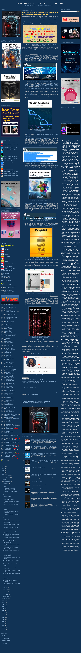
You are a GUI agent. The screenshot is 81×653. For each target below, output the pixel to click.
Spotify (74, 274)
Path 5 (74, 284)
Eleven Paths (75, 157)
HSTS (71, 352)
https (72, 226)
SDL (68, 456)
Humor (77, 149)
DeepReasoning (65, 352)
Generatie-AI (77, 443)
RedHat (74, 323)
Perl (78, 390)
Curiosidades (73, 142)
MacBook (64, 329)
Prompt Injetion (70, 453)
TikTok (70, 292)
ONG (78, 307)
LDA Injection (72, 498)
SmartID (68, 345)
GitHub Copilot (71, 322)
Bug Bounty (7, 351)
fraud (79, 466)
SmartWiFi (74, 270)
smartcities (68, 349)
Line (62, 449)
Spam (68, 173)
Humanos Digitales (72, 307)
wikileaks (64, 266)
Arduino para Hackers (9, 373)
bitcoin (67, 187)
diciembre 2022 (6, 475)
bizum (63, 463)
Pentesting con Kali (10, 286)
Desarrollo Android (9, 428)
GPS (68, 208)
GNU (67, 342)
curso (64, 256)
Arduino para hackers (9, 287)
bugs (78, 183)
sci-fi (62, 295)
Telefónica (76, 148)
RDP (62, 298)
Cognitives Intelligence (75, 360)
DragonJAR (5, 247)
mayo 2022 (5, 591)
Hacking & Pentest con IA (11, 311)
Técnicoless (75, 225)
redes (65, 170)
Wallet (67, 366)
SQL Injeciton (72, 456)
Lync (73, 501)
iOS (67, 164)
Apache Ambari (76, 473)
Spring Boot (7, 372)
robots (75, 236)
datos (71, 256)
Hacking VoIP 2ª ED (9, 431)
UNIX (66, 380)
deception (76, 395)
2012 (3, 617)
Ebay (62, 443)
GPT (64, 204)
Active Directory (71, 260)
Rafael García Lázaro (41, 144)
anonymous (75, 346)
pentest (65, 153)
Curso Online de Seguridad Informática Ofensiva (41, 220)
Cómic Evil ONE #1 (9, 376)
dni (78, 409)
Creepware (73, 416)
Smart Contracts (71, 298)
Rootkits (67, 336)
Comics (69, 156)
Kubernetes (7, 338)
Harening (73, 491)
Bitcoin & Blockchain (9, 396)
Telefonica (73, 364)
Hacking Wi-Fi (8, 352)
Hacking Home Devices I (11, 318)
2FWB (78, 357)
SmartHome (68, 233)
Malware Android (8, 406)
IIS (77, 207)
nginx (62, 412)
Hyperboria (75, 421)
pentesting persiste (76, 543)
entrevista (66, 315)
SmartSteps (65, 457)
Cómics (71, 166)
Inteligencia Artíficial (64, 495)
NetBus (63, 508)
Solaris (78, 519)
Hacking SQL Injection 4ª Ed (11, 442)
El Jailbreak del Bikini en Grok (37, 481)
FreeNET (72, 443)
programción (72, 546)
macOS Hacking (8, 394)
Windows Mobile (64, 338)
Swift (77, 457)
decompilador (72, 464)
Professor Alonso (5, 274)
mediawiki (68, 542)
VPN (74, 256)
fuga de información (65, 253)
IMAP (64, 446)
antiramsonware (76, 529)
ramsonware (77, 546)
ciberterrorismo (76, 325)
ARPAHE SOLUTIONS (8, 268)
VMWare (77, 430)
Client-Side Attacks (9, 389)
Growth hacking (73, 387)
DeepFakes (69, 190)
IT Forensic (5, 256)
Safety (76, 516)
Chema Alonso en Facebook (9, 164)
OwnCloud (75, 511)
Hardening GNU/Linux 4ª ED (11, 425)
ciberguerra (65, 219)
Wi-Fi (75, 354)
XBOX (78, 274)
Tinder (77, 364)
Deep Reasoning (76, 311)
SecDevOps (64, 314)
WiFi (76, 181)
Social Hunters (8, 337)
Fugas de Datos (75, 246)
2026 (3, 466)
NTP (66, 425)
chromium (63, 435)
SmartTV (77, 216)
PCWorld (76, 219)
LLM (77, 153)
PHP (63, 209)
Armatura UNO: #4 (10, 362)
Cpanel (69, 416)
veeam (72, 550)
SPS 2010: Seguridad (9, 453)
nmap (77, 347)
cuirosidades (63, 532)
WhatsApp (71, 167)
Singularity (75, 429)
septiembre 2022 (7, 481)
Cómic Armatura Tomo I (10, 380)
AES (72, 398)
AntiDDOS (65, 333)
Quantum (68, 236)
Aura (76, 167)
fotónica (70, 411)
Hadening (69, 491)
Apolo (71, 440)
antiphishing (74, 292)
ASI (67, 473)
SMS (67, 204)
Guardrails (71, 404)
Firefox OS (77, 485)
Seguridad (70, 308)
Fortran (63, 487)
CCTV (69, 415)
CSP (63, 480)
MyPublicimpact (5, 638)
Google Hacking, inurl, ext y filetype (38, 467)
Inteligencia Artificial (66, 145)
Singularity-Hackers (6, 640)
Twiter (75, 522)
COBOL (62, 442)
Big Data (7, 324)
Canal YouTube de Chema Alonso (10, 173)
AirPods (74, 370)
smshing (67, 439)
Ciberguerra (8, 315)
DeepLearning (75, 259)
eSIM (66, 466)
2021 (3, 600)
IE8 (65, 405)
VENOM (78, 523)
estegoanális (70, 466)
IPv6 (67, 194)
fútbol (73, 356)
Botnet (72, 253)
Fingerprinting (75, 156)
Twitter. (78, 522)
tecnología (74, 301)
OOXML (63, 233)
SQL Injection (73, 171)
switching (68, 398)
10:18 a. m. (41, 379)
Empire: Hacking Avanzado (10, 367)
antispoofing (64, 356)
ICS (72, 342)
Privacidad (64, 146)
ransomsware (74, 412)
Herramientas (65, 186)
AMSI (73, 439)
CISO (72, 295)
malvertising (64, 398)
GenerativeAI (65, 171)
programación (76, 190)
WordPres (68, 529)
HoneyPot (63, 374)
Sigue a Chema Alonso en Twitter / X (11, 158)
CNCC (26, 294)
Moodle (65, 377)
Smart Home (64, 304)
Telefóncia (68, 522)
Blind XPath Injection (72, 333)
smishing (68, 549)
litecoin (76, 397)
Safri (78, 516)
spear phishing (68, 301)
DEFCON (75, 305)
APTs (75, 398)
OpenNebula (67, 511)
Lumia (70, 501)
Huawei (68, 492)
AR (62, 473)
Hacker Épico (8, 434)
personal (71, 164)
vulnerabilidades (75, 283)
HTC (66, 491)
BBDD (67, 384)
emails (62, 533)
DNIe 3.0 (77, 385)
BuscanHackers (74, 384)
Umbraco (71, 523)
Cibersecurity (64, 385)
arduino (64, 280)
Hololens (77, 491)
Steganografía (65, 364)
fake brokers (75, 466)
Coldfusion (64, 402)
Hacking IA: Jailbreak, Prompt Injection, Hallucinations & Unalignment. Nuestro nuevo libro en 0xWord (36, 402)
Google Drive (76, 402)
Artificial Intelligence (73, 152)
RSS (72, 264)
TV (65, 331)
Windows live (72, 366)
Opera (76, 312)
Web (72, 525)
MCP (73, 422)
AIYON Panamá (6, 266)
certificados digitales (66, 300)
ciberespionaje (74, 197)
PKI (72, 329)
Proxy (72, 236)
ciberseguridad (44, 381)
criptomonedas (66, 188)
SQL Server (68, 212)
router (79, 412)
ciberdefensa (68, 367)
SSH (63, 285)
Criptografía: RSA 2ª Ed (10, 427)
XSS (66, 191)
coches (62, 319)
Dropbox (63, 342)
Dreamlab (5, 251)
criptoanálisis (73, 300)
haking (62, 467)
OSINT (6, 356)
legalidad (69, 246)
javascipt (77, 411)
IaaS (77, 446)
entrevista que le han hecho (46, 265)
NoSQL (78, 377)
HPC (63, 491)
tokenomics (69, 195)
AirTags (76, 439)
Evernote (66, 443)
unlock (69, 550)
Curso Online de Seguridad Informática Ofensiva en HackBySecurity (41, 259)
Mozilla (68, 377)
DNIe (75, 295)
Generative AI (76, 193)
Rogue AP (67, 378)
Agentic (76, 260)
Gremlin (74, 361)
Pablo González (44, 293)
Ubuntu (74, 214)
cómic (67, 256)
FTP (74, 321)
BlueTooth (64, 224)
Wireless (64, 214)
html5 (66, 332)
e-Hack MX (5, 259)
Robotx (63, 515)
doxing (62, 290)
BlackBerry (75, 359)
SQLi (71, 266)
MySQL (66, 209)
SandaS (78, 378)
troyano (74, 267)
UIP (66, 523)
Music (78, 342)
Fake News (77, 231)
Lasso (71, 405)
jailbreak (72, 208)
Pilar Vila (28, 84)
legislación (64, 255)
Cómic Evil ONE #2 (10, 370)
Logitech (63, 501)
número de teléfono (67, 412)
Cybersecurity (76, 280)
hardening (65, 152)
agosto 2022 (6, 483)
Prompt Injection (69, 229)
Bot (66, 340)
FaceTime (63, 387)
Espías (63, 419)
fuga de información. (67, 536)
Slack (79, 429)
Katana (65, 498)
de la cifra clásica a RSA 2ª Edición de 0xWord (40, 337)
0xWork (67, 471)
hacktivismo (76, 257)
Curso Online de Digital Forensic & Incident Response (42, 81)
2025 (3, 468)
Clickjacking (64, 335)
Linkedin (64, 269)
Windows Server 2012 (9, 436)
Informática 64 (75, 281)
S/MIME (71, 378)
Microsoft (63, 169)
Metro (71, 504)
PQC (71, 343)
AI (70, 143)
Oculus (63, 509)
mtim (72, 542)
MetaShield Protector (66, 245)
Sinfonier (75, 266)
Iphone (64, 155)
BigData (76, 179)
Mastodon (63, 336)
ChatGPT (76, 164)
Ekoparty (5, 254)
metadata (77, 209)
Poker (63, 426)
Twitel (78, 270)
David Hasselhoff (68, 311)
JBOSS (63, 422)
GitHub (77, 273)
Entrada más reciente (26, 392)
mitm (70, 174)
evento (63, 311)
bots (67, 240)
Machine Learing (71, 502)
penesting (63, 543)
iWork (66, 381)
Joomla (67, 277)
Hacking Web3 (8, 327)
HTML (68, 266)
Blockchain (65, 177)
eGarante (65, 397)
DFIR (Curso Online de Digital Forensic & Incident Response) (38, 53)
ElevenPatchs (69, 484)
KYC (62, 498)
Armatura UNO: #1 (10, 366)
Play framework (64, 453)
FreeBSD (66, 487)
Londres (67, 501)
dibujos (78, 242)
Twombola (63, 523)
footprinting (64, 250)
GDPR (70, 287)
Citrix (69, 221)
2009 (3, 623)
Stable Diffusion (76, 353)
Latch (69, 153)
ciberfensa (66, 463)
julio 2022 (5, 587)
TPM (65, 522)
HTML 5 (78, 387)
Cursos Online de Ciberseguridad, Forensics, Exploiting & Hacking (42, 44)
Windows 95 (72, 409)
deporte (69, 356)
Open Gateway (69, 274)
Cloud (72, 216)
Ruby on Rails (76, 329)
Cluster (6, 408)
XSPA (78, 354)
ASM (64, 340)
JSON (68, 405)
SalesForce (72, 428)
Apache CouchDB (64, 474)
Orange (66, 408)
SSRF (77, 391)
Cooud (72, 481)
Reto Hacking (75, 162)
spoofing (64, 211)
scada (70, 290)
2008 (3, 625)
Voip (77, 256)
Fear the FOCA (5, 273)
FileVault (73, 485)
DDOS (78, 315)
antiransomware (71, 304)
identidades (67, 540)
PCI (71, 425)
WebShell (78, 525)
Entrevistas (71, 163)
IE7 (76, 335)
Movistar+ (74, 245)
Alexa (63, 262)
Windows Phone (72, 338)
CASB (72, 478)
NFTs (70, 247)
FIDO (67, 485)
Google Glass (63, 404)
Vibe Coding (64, 354)
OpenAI (63, 215)
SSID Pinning (64, 516)
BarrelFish (74, 477)
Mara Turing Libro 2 (9, 346)
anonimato (63, 240)
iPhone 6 (78, 436)
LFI (78, 335)
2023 (3, 472)
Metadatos (65, 163)
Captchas (75, 276)
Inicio (41, 392)
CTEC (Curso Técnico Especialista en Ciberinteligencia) (38, 138)
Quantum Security (9, 307)
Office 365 (63, 292)
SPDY (75, 515)
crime (76, 409)
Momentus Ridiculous (72, 291)
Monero (76, 388)
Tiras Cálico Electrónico (11, 369)
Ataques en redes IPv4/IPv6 (11, 441)
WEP (62, 460)
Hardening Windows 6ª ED (10, 446)
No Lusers (70, 159)
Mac (79, 253)
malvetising (64, 542)
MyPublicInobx (76, 450)
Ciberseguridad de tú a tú (10, 334)
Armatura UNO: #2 (10, 365)
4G (79, 339)
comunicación (73, 435)
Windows (64, 156)
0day (71, 280)
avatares (62, 339)
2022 (3, 474)
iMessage (77, 356)
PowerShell (65, 179)
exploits (63, 229)
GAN (67, 302)
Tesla (63, 380)
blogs (75, 200)
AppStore (63, 384)
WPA (68, 409)
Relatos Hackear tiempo (10, 344)
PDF (72, 239)
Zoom (68, 395)
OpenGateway (65, 288)
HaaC (70, 342)
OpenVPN (71, 390)
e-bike (62, 436)
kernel (78, 300)
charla (78, 252)
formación (24, 382)
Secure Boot (77, 428)
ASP (71, 370)
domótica (67, 339)
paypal (67, 368)
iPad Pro (77, 539)
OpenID (62, 511)
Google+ (67, 387)
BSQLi (67, 305)
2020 (3, 602)
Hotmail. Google (63, 492)
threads (74, 470)
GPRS (71, 207)
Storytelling (7, 330)
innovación (71, 179)
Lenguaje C (75, 405)
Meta (70, 312)
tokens (69, 191)
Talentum (77, 228)
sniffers (70, 283)
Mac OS (66, 502)
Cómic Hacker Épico (9, 411)
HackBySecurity (29, 57)
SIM (62, 308)
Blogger (75, 285)
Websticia (75, 314)
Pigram (63, 391)
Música (65, 176)
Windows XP (75, 218)
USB (65, 285)
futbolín (78, 536)
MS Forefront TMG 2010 (10, 455)
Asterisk (74, 440)
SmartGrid (63, 519)
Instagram (70, 249)
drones (66, 290)
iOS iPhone (73, 539)
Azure (70, 240)
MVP (78, 322)
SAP (66, 428)
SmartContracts (75, 212)
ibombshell (72, 339)
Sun (67, 292)
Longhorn (70, 449)
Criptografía (75, 174)
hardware (72, 186)
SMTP (66, 353)
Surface (74, 457)
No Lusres (66, 508)
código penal (67, 464)
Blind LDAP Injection (75, 232)
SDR (62, 409)
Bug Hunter (8, 304)
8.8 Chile (5, 249)
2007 (3, 627)
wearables (78, 470)
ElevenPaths (71, 149)
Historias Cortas (8, 325)
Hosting (62, 405)
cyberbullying (75, 331)
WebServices (64, 432)
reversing (65, 260)
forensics (63, 270)
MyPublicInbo (69, 505)
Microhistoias (71, 450)
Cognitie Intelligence (74, 401)
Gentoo (78, 419)
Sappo (78, 363)
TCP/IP (78, 336)
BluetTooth (66, 478)
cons (77, 202)
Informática (64, 494)
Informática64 (64, 283)
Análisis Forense (8, 386)
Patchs (75, 390)
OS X (73, 312)
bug (78, 171)
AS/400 (65, 473)
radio (63, 228)
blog (69, 197)
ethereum (71, 257)
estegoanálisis (71, 315)
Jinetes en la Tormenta (10, 349)
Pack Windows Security (6, 280)
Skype (65, 298)
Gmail (77, 198)
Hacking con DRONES (10, 391)
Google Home (65, 307)
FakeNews (72, 243)
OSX (69, 425)
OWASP (64, 343)
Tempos (69, 160)
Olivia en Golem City (10, 314)
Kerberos (69, 388)
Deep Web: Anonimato (10, 407)
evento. (75, 533)
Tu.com (73, 271)
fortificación (71, 204)
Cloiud (62, 481)
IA (72, 143)
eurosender (71, 533)
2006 (3, 629)
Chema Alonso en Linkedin (7, 167)
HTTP (68, 224)
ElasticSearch (63, 484)
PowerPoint (67, 426)
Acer (70, 473)
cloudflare (64, 226)
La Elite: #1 (8, 359)
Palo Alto (77, 425)
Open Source (65, 193)
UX (68, 380)
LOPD (75, 253)
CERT (75, 478)
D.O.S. (71, 305)
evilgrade (74, 436)
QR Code (62, 378)
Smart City (64, 345)
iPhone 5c (70, 467)
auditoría (78, 169)
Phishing (74, 183)
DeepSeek (77, 255)
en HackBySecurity (43, 45)
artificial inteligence (65, 433)
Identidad (73, 155)
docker (68, 226)
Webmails (76, 269)
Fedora (74, 419)
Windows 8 (68, 215)
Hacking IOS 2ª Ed (9, 422)
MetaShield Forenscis (66, 423)
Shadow (67, 429)
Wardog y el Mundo (9, 429)
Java (66, 228)
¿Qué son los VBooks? (6, 284)
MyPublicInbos (75, 505)
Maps (73, 388)
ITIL (79, 492)
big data (76, 173)
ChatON (73, 480)
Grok (68, 404)
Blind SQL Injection (74, 187)
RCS (78, 453)
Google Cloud (64, 291)
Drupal (62, 361)
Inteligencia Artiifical (72, 447)
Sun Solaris (77, 298)
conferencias (76, 146)
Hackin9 (78, 404)
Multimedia (64, 318)
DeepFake (65, 373)
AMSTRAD (74, 290)
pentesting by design (69, 543)
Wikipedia (71, 394)
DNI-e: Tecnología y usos (10, 452)
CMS (77, 333)
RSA (70, 288)
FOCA (72, 160)
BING (70, 194)
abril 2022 (5, 592)
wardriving (77, 368)
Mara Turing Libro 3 (9, 345)
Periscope (64, 512)
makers (68, 252)
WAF (71, 331)
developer (71, 222)
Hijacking (68, 239)
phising (66, 470)
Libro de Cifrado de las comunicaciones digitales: (41, 336)
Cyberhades (4, 643)
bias (75, 288)
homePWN (66, 467)
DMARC (73, 385)
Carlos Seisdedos (32, 166)
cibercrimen (64, 183)
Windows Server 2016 (10, 293)
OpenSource (72, 278)
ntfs (74, 542)
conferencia (65, 222)
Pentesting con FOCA (9, 420)
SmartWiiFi (68, 519)
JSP (66, 388)
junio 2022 (5, 589)
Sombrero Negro (8, 339)
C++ (70, 478)
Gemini (76, 204)
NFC (74, 287)
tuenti (68, 280)
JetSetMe (77, 497)
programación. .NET (65, 546)
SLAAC (74, 363)
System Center (67, 430)
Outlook (68, 318)
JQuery (66, 497)
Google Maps (69, 361)
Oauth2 (78, 291)
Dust (67, 264)
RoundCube (65, 456)
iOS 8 (70, 539)
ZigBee (72, 529)
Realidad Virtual (69, 323)
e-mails (67, 276)
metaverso (76, 226)
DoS (71, 335)
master (76, 339)
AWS (74, 332)
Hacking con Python (9, 413)
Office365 (78, 287)
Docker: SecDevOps (9, 383)
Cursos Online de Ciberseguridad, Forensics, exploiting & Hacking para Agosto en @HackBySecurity (40, 13)
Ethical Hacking (8, 290)
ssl (78, 236)
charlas (70, 150)
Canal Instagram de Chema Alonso (10, 175)
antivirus (78, 278)
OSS (75, 508)
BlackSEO (68, 262)
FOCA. (70, 485)
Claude (78, 240)
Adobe (77, 332)
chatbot (74, 242)
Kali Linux (74, 235)
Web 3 (75, 525)
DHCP (77, 416)
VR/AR (71, 263)
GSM (78, 267)
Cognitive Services (73, 177)
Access (78, 398)
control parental (76, 309)
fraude (65, 181)
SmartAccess (72, 518)
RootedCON (77, 408)
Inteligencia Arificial (65, 447)
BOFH (66, 359)
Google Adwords (76, 488)
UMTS (64, 366)
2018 (3, 606)
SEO (68, 263)
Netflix (75, 302)
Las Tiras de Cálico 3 (10, 320)
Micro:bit (63, 425)
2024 (3, 470)
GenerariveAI (71, 487)
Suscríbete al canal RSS (8, 169)
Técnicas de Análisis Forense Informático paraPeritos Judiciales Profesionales (41, 130)
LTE (71, 422)
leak (69, 216)
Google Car (71, 402)
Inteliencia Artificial (76, 494)
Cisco (70, 350)
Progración (69, 512)
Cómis (75, 481)
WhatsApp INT (8, 331)
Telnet (72, 522)
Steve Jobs (70, 314)
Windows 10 (76, 201)
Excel (70, 235)
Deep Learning (71, 181)
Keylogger (77, 447)
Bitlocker (67, 371)
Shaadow (63, 429)
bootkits (74, 380)
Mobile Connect (75, 316)
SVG (70, 516)
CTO (79, 384)
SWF (73, 516)
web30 (63, 370)
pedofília (77, 542)
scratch (71, 357)
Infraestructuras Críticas (10, 398)
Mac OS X (69, 214)
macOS (64, 259)
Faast (73, 221)
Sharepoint (64, 325)
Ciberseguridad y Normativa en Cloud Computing (39, 294)
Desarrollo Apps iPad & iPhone (11, 439)
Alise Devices (67, 440)
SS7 (68, 428)
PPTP (63, 353)
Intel (75, 322)
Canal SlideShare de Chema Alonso (10, 171)
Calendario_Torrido (75, 262)
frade (62, 536)
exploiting (73, 198)
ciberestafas (74, 233)
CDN (72, 415)
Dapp (63, 418)
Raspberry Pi (8, 355)
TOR (71, 242)
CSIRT (78, 478)
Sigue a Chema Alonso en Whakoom (11, 151)
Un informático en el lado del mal (40, 4)
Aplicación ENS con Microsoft (11, 443)
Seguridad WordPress (9, 400)
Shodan (64, 208)
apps (72, 238)
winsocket (76, 550)
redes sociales (74, 205)
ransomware (73, 252)
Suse (63, 430)
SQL (65, 409)
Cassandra (69, 480)
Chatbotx (77, 480)
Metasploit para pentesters (12, 435)
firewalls (68, 397)
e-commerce (70, 285)
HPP (75, 404)
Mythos (62, 408)
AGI (73, 471)
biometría (66, 231)
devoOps (76, 464)
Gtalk (64, 421)
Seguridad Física (76, 194)
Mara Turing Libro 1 (9, 348)
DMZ (68, 335)
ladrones (72, 397)
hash (73, 411)
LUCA (66, 167)
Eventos (54, 381)
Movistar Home (74, 180)
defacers (78, 435)
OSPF (73, 508)
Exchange (66, 419)
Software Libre (66, 205)
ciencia (78, 380)
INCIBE (67, 446)
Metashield (72, 277)
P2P (70, 270)
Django (77, 418)
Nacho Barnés (39, 59)
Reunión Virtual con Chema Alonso (10, 144)
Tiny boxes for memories (36, 495)
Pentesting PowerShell (10, 410)
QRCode (71, 426)
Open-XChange (76, 509)
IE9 (67, 312)
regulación (72, 368)
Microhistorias (8, 432)
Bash (70, 384)
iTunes (63, 540)
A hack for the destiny (9, 390)
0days (75, 357)
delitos (64, 368)
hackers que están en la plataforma (41, 50)
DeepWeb (65, 316)
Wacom (65, 525)
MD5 (75, 501)
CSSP (66, 480)
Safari (62, 331)
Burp (77, 440)
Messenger (71, 302)
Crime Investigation (9, 393)
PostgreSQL (68, 391)
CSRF (64, 302)
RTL (74, 426)
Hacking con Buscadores (10, 449)
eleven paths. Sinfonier (76, 532)
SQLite (65, 308)
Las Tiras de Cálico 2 (10, 335)
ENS (63, 284)
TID (78, 245)
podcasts (64, 198)
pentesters (69, 259)
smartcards (63, 439)
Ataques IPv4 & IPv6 (9, 291)
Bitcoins (63, 195)
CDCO (71, 371)
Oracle (74, 211)
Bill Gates (70, 359)
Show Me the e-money (10, 358)
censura (63, 367)
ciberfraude (71, 463)
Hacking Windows (9, 387)
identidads (71, 540)
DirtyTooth (66, 287)
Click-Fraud (74, 350)
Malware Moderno (9, 342)
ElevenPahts (71, 328)
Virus (74, 308)
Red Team (7, 382)
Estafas (68, 169)
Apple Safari (65, 328)
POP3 (74, 425)
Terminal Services (66, 238)
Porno (62, 363)
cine (76, 249)
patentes (63, 349)
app (78, 292)
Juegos (63, 194)
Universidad (65, 162)
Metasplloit (67, 504)
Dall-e (76, 442)
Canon (66, 442)
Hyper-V (70, 421)
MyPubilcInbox (73, 377)
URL (69, 523)
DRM (73, 442)
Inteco (71, 494)
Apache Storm (70, 474)
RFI (73, 343)
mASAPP (69, 381)
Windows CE (66, 460)
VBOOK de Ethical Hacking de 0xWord (45, 225)
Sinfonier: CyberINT (9, 404)
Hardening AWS (8, 328)
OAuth (78, 302)
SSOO (77, 456)
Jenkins (74, 497)
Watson (69, 525)
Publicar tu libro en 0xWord (6, 243)
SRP (78, 515)
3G (71, 276)
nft (72, 247)
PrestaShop (73, 391)
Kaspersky (67, 422)
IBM (69, 264)
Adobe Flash (73, 349)
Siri (78, 266)
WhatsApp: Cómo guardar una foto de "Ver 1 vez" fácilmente (43, 446)
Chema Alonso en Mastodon (8, 160)
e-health (66, 319)
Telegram (73, 224)
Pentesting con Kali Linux (10, 424)
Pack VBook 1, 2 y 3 (5, 288)
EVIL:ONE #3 (8, 353)
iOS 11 (67, 539)
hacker (73, 273)
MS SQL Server (71, 250)
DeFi (79, 305)
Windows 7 (75, 188)
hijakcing (63, 539)
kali (78, 214)
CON (73, 191)
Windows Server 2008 (75, 345)
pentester (69, 255)
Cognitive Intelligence (73, 176)
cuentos (67, 294)
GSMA (65, 322)
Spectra (77, 160)
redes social (69, 547)
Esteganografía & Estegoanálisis (12, 418)
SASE (66, 515)
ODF (74, 249)
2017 (3, 608)
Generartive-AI (76, 487)
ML (70, 271)
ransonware (65, 547)
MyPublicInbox (5, 637)
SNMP (75, 378)
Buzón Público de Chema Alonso (10, 145)
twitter (64, 173)
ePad (70, 532)
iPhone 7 (74, 467)
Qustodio (75, 453)
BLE (69, 295)
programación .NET (68, 267)
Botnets (63, 239)
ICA (77, 352)
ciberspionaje (65, 347)
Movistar (70, 183)
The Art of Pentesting (9, 321)
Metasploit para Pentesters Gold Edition (42, 257)
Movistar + (73, 202)
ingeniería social (76, 294)
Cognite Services (66, 401)
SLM (77, 323)
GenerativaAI (64, 488)
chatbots (63, 294)
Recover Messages (68, 363)
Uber (74, 430)
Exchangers (63, 485)
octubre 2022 (6, 479)
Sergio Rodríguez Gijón (50, 264)
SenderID (77, 343)
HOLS (67, 421)
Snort (71, 519)
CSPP (79, 290)
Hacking (29, 382)
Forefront (69, 316)
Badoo (70, 477)
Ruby (78, 284)
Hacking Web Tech (9, 403)
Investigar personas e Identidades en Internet (39, 200)
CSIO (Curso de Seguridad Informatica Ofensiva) (36, 203)
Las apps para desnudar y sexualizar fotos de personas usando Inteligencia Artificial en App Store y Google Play (44, 440)
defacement (76, 367)
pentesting (66, 143)
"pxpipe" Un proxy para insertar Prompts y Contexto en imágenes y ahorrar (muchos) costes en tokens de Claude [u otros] (44, 461)
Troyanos (70, 225)
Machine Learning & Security (11, 375)
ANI (78, 471)
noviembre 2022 (6, 477)
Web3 (72, 173)
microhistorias (64, 221)
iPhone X (78, 467)
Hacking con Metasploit (10, 384)
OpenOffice (66, 278)
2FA (71, 188)
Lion (75, 342)
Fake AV (70, 419)
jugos (78, 540)
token (66, 232)
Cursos (50, 381)
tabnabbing (65, 550)
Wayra (64, 218)
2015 (3, 612)
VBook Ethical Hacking (35, 293)
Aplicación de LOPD (9, 456)
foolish (71, 294)
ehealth (70, 319)
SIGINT (72, 515)
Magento (78, 374)
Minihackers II (8, 308)
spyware (69, 326)
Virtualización (70, 354)
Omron (66, 509)
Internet (65, 159)
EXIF (79, 442)
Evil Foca (63, 242)
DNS (65, 200)
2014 (3, 614)
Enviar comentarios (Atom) (33, 394)
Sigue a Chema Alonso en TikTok (10, 149)
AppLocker (75, 474)
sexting (63, 301)
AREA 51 (5, 261)
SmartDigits (77, 518)
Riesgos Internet (8, 379)
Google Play (69, 211)
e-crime (74, 215)
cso (72, 367)
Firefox (68, 198)
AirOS (73, 473)
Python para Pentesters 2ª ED (11, 414)
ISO (77, 492)
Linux (77, 155)
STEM (68, 516)
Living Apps (69, 201)
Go (65, 361)
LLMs (70, 162)
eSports (70, 436)
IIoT (74, 492)
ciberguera (68, 435)
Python (73, 169)
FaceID (72, 373)
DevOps (69, 281)
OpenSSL (68, 329)
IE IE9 (77, 191)
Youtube (64, 190)
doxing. (67, 532)
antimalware (65, 207)
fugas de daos (74, 536)
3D (75, 315)
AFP (71, 439)
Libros (71, 148)
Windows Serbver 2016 (72, 460)
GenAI (68, 155)
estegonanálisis (65, 411)
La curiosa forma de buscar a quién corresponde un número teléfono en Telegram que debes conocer (43, 454)
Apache (74, 195)
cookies (70, 347)
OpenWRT (71, 511)
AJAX (76, 471)
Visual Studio (69, 325)
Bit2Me (74, 240)
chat (62, 267)
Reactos (77, 426)
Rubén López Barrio (41, 339)
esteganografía (66, 243)
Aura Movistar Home (65, 477)
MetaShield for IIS (65, 450)
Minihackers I (8, 310)
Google (70, 146)
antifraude (71, 395)
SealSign (73, 318)
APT (69, 232)
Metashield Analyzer (74, 423)
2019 (3, 604)
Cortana (69, 385)
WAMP (62, 525)
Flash (69, 443)
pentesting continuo (65, 357)
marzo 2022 (6, 594)
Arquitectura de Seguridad (11, 317)
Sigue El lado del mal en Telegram (9, 147)
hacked (71, 219)
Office (69, 228)
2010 (3, 621)
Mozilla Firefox (70, 269)
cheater (78, 433)
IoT (68, 200)
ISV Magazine (73, 446)
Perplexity (64, 263)
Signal (71, 429)
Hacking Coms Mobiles (10, 445)
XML (75, 394)
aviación (70, 433)
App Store (77, 326)
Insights (68, 494)
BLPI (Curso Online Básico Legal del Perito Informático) (38, 88)
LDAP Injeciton (77, 498)
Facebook (66, 166)
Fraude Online (8, 448)
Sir (62, 518)
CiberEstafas (8, 341)
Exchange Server (65, 271)
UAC (62, 231)
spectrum (75, 549)
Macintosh (77, 422)
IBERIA (72, 492)
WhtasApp (68, 526)
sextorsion (70, 332)
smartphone (76, 238)
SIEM (69, 515)
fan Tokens (71, 231)
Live (79, 405)
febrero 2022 (6, 596)
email (74, 347)
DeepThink (73, 418)
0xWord (3, 635)
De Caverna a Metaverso (10, 332)
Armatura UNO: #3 (10, 363)
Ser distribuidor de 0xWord (6, 270)
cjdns (63, 464)
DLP (77, 340)
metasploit (65, 174)
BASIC (63, 359)
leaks (74, 319)
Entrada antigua (54, 392)
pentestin (73, 381)
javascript (69, 218)
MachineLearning (76, 449)
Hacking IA (8, 306)
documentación (65, 257)
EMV (67, 402)
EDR (69, 373)
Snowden (74, 519)
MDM (75, 374)
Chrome (65, 225)
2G (66, 370)
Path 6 (70, 408)
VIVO (71, 380)
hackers (73, 153)
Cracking (77, 208)
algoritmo (78, 338)
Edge (65, 312)
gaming (77, 224)
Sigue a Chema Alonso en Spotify (10, 156)
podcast (72, 200)
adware (64, 246)
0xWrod (70, 471)
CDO (73, 255)
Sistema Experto (66, 518)
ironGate (75, 540)
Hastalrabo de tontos (72, 297)
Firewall (76, 243)
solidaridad (70, 470)
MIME (78, 501)
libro (62, 200)
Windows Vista (70, 184)
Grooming (76, 373)
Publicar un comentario (26, 390)
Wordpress (71, 209)
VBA (75, 523)
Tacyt (73, 228)
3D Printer (66, 295)
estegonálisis (66, 533)
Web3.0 (67, 394)
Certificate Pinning (71, 340)
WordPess (63, 529)
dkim (78, 288)
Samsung (70, 353)
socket (72, 549)
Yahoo (69, 273)
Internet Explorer (66, 180)
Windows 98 (73, 526)
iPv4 (66, 216)
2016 (3, 610)
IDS (73, 335)
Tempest (77, 318)
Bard (67, 270)
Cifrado (76, 184)
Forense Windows (8, 458)
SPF (73, 288)
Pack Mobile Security (5, 279)
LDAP (62, 232)
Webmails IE (64, 526)
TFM (72, 430)
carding (77, 366)
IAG (64, 388)
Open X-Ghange (70, 509)
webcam (76, 264)
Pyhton (73, 408)
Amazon (76, 222)
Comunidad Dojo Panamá (8, 263)
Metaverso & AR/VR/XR (10, 322)
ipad (63, 191)
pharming (62, 470)
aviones (74, 433)
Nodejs (67, 390)
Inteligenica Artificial (72, 495)
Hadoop (74, 352)
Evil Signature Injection (76, 484)
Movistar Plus (65, 247)
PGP (71, 284)
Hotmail (63, 274)
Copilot (77, 371)
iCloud (62, 381)
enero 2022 (5, 598)
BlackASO (65, 415)
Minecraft (74, 504)
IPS (69, 446)
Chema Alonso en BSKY (7, 162)
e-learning (66, 436)
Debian (64, 281)
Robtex (63, 428)
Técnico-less (76, 229)
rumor (73, 547)
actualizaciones (71, 432)
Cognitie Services (67, 481)
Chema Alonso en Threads (7, 154)
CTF (74, 371)
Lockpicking (66, 449)
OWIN (78, 508)
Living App (77, 221)
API (75, 263)
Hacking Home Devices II (11, 313)
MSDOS (76, 328)
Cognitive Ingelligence (65, 360)
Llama (67, 242)
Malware (75, 150)
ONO (70, 508)
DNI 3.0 (78, 481)
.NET (74, 207)
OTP (78, 297)
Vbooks (68, 331)
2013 (3, 615)
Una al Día (7, 451)
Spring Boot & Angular (9, 377)
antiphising (77, 432)
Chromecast (70, 442)
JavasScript (70, 497)
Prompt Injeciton (74, 512)
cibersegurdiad (76, 463)
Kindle (68, 498)
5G (68, 370)
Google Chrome (66, 202)
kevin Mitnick (64, 326)
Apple (69, 157)
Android (65, 157)
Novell (78, 361)
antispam (63, 276)
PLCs (68, 343)
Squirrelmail (70, 457)
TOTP (76, 250)
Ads (73, 326)
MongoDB (63, 390)
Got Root (7, 401)
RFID (64, 323)
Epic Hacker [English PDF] (10, 415)
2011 (3, 619)
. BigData (63, 471)
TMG (62, 522)
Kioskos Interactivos (69, 374)
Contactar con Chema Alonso (9, 142)
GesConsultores (70, 488)
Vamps (64, 394)
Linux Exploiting (8, 421)
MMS (63, 502)
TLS (69, 364)
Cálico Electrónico (6, 276)
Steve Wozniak (73, 336)
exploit (70, 193)
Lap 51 (32, 503)
